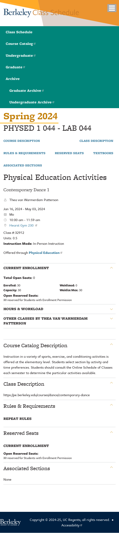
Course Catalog (21, 43)
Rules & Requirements (24, 153)
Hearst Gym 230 (23, 225)
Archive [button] (13, 78)
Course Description (21, 141)
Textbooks (103, 153)
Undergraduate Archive (32, 102)
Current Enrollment (26, 268)
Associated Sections (22, 165)
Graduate (16, 67)
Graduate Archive (26, 90)
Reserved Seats (69, 153)
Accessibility (72, 525)
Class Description (96, 141)
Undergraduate (21, 55)
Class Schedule (19, 32)
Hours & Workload (23, 309)
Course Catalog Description (35, 345)
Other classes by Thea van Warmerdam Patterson (45, 321)
